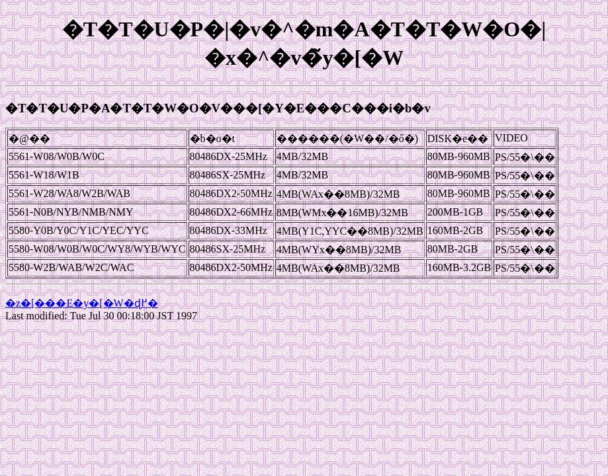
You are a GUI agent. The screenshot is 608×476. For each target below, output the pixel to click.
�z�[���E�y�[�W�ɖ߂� (81, 303)
